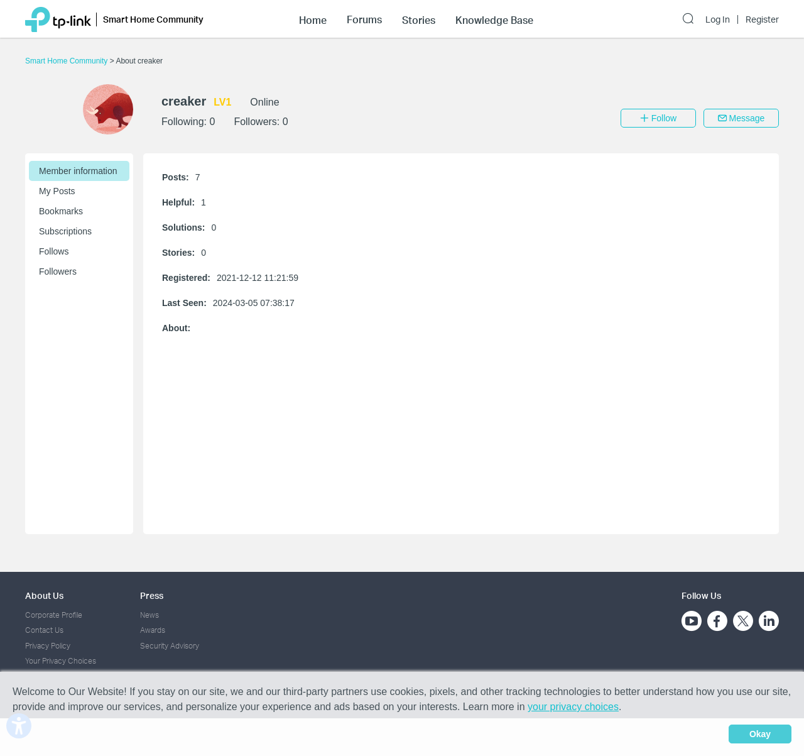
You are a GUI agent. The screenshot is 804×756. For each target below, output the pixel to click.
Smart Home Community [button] (153, 19)
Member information (78, 171)
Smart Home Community (67, 61)
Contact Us (44, 630)
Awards (152, 630)
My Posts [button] (57, 191)
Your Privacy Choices (60, 661)
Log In (717, 19)
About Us (44, 595)
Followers (58, 271)
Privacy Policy (47, 645)
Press (151, 595)
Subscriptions (65, 231)
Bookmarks (61, 211)
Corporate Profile (53, 615)
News (149, 615)
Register (762, 19)
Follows (53, 251)
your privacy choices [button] (573, 706)
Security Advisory (169, 645)
